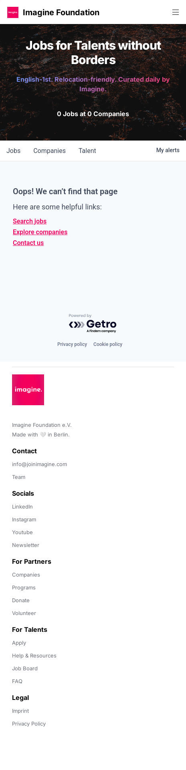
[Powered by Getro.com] (93, 324)
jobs (13, 151)
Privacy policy (72, 344)
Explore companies (40, 232)
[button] (13, 12)
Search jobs (29, 221)
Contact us (28, 243)
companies (49, 151)
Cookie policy (107, 344)
